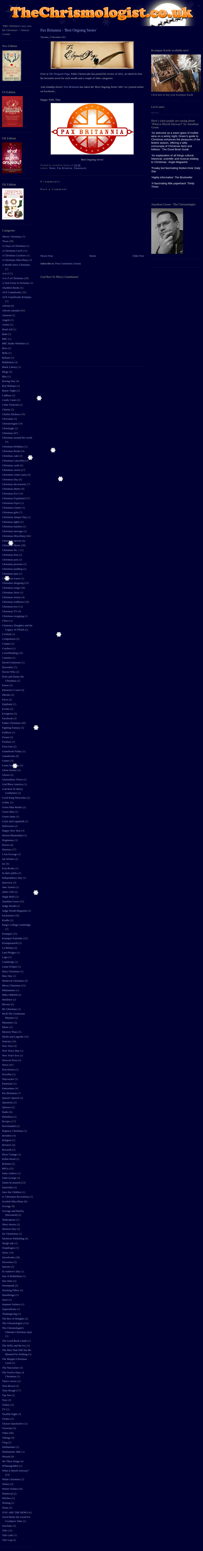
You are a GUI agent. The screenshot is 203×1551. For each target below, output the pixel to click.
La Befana (8, 947)
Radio (5, 1112)
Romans (7, 1163)
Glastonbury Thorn (12, 779)
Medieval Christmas (13, 980)
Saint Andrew (9, 1173)
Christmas (8, 433)
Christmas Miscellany (14, 535)
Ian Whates (8, 858)
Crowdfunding (10, 652)
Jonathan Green (10, 901)
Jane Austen (9, 887)
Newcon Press (10, 1060)
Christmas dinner (11, 488)
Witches (6, 1498)
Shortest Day (9, 1228)
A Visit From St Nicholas (16, 282)
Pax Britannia (9, 1093)
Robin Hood (9, 1159)
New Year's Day (11, 1050)
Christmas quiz (10, 573)
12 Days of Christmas (14, 245)
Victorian (7, 1428)
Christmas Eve (10, 493)
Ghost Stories (9, 770)
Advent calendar (11, 310)
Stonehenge (8, 1295)
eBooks (6, 694)
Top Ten (7, 1395)
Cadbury (7, 395)
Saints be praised (11, 1182)
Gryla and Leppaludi (13, 821)
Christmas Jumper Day (14, 517)
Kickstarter (8, 915)
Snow (5, 1252)
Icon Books (8, 868)
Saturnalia (8, 1187)
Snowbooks (8, 1257)
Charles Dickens (11, 414)
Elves (5, 699)
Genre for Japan (11, 765)
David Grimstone (11, 662)
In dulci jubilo (10, 873)
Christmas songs (11, 587)
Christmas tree (10, 606)
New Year (7, 1045)
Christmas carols (11, 469)
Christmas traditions (13, 601)
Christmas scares (11, 578)
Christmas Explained (13, 498)
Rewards (7, 1149)
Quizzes (6, 1107)
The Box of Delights (13, 1318)
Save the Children (12, 1192)
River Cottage (10, 1154)
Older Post (138, 255)
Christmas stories (11, 597)
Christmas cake (10, 455)
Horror (6, 844)
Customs (7, 657)
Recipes (6, 1121)
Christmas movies (12, 540)
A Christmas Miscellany (15, 260)
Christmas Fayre (11, 503)
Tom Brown (9, 1385)
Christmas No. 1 (11, 550)
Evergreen (8, 713)
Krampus (7, 933)
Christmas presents (12, 564)
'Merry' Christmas (12, 236)
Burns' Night (9, 390)
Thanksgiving (10, 1313)
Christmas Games (12, 507)
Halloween (8, 826)
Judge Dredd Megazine (15, 910)
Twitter (6, 1418)
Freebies (7, 741)
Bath (5, 334)
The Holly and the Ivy (14, 1345)
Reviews (7, 1144)
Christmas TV (10, 611)
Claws (6, 620)
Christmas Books (11, 451)
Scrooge (7, 1206)
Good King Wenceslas (14, 797)
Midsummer (9, 990)
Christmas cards (11, 465)
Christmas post (10, 559)
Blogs (5, 371)
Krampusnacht (10, 943)
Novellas (7, 1074)
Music (6, 1027)
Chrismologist (10, 423)
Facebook (7, 718)
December (8, 667)
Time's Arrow (9, 1381)
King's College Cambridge (16, 924)
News (5, 1064)
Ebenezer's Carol (11, 690)
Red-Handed (9, 1126)
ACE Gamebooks (12, 292)
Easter (6, 685)
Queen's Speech (11, 1097)
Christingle (8, 428)
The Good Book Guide (14, 1340)
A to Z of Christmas (13, 278)
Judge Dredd (9, 905)
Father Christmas (11, 722)
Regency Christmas (13, 1130)
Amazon (7, 315)
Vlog (5, 1442)
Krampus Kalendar (12, 938)
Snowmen (7, 1262)
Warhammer (9, 1447)
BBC (5, 338)
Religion (7, 1140)
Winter (6, 1484)
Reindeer (7, 1135)
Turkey (6, 1404)
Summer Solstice (11, 1304)
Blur (4, 376)
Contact (6, 643)
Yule (5, 1530)
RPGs (5, 1168)
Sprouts (6, 1266)
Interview (7, 882)
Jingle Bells (8, 896)
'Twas (5, 241)
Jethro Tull (8, 891)
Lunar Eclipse (10, 966)
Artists (6, 324)
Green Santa (9, 816)
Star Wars (7, 1280)
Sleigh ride (8, 1243)
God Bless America (13, 784)
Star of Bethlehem (12, 1276)
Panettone (7, 1083)
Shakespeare (9, 1219)
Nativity (7, 1041)
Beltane (6, 357)
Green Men (8, 811)
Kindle (6, 920)
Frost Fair (7, 746)
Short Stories (9, 1224)
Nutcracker (8, 1079)
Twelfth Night (10, 1414)
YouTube (7, 1525)
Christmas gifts (10, 512)
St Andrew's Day (11, 1271)
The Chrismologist (12, 1323)
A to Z (6, 273)
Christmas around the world (17, 437)
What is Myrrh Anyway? (15, 1470)
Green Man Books (12, 807)
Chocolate (8, 418)
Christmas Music (11, 545)
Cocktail (7, 634)
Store (5, 1299)
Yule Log (7, 1539)
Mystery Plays (10, 1031)
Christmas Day (10, 479)
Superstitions (9, 1309)
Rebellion (7, 1116)
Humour (7, 849)
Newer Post (46, 255)
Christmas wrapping (13, 616)
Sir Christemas (10, 1233)
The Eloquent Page (59, 73)
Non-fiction (8, 1069)
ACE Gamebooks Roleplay (16, 297)
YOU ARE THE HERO (15, 1512)
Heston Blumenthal (13, 835)
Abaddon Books (11, 287)
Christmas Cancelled (13, 460)
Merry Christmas (11, 985)
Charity (6, 409)
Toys (5, 1400)
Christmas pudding (12, 568)
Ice (4, 863)
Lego (5, 957)
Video (5, 1432)
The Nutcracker (10, 1367)
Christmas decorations (14, 484)
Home (92, 255)
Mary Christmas (11, 971)
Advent (6, 305)
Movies (6, 1004)
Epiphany (7, 704)
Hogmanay (8, 840)
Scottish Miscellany (13, 1201)
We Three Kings (11, 1461)
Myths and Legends (13, 1036)
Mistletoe (7, 999)
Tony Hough (9, 1390)
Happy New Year (11, 830)
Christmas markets (12, 526)
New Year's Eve (11, 1055)
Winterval (7, 1493)
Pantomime (8, 1088)
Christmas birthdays (13, 446)
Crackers (7, 648)
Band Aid (7, 329)
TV (4, 1409)
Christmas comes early (14, 474)
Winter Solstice (10, 1488)
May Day (7, 975)
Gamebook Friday (12, 751)
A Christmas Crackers (14, 255)
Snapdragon (9, 1247)
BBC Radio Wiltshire (14, 343)
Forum (6, 737)
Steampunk (8, 1285)
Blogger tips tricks (155, 112)
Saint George (9, 1177)
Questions (7, 1102)
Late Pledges (9, 952)
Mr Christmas (10, 1009)
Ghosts (6, 774)
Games (6, 760)
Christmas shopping (13, 582)
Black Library (10, 367)
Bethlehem (8, 362)
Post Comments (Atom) (68, 263)
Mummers (8, 1022)
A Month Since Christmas (16, 264)
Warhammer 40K (11, 1451)
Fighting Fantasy (11, 727)
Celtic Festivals (10, 404)
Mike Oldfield (10, 994)
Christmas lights (11, 521)
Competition (9, 638)
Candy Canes (9, 399)
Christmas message (12, 531)
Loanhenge (8, 961)
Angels (6, 320)
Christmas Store (11, 592)
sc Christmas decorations (16, 1196)
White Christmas (11, 1479)
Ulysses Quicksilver (13, 1423)
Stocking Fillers (11, 1290)
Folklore (7, 732)
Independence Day (12, 877)
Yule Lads (8, 1535)
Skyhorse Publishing (13, 1238)
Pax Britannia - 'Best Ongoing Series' (68, 30)
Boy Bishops (9, 385)
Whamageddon (10, 1465)
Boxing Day (9, 381)
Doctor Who (9, 671)
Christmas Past (10, 554)
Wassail (6, 1456)
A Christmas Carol (12, 250)
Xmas (5, 1507)
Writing (6, 1502)
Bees (5, 348)
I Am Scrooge (10, 854)
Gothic (6, 802)
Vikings (6, 1437)
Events (6, 708)
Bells (5, 352)
